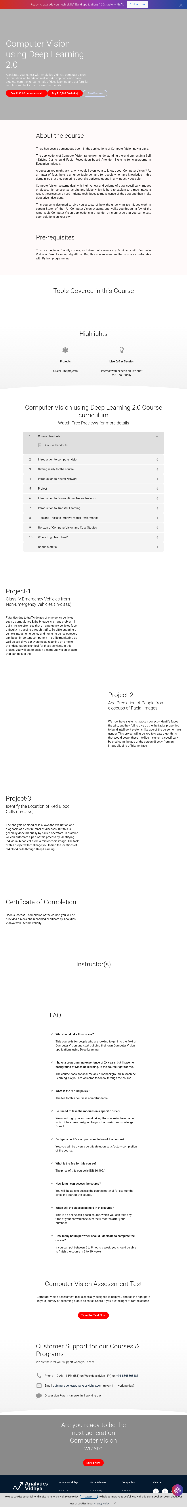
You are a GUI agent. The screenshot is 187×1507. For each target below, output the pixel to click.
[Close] (181, 5)
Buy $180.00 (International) (27, 93)
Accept (88, 1496)
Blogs (161, 20)
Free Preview (100, 93)
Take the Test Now (93, 1312)
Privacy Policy (101, 1503)
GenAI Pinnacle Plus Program (76, 15)
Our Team (63, 1490)
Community (96, 1484)
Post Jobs (126, 1484)
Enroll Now (92, 1460)
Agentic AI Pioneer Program (123, 15)
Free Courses (140, 20)
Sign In (176, 20)
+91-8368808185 (127, 1373)
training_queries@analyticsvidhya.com (77, 1382)
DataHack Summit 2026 (165, 15)
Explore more (137, 4)
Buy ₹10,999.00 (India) (68, 93)
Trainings (126, 1490)
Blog (92, 1490)
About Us (63, 1484)
